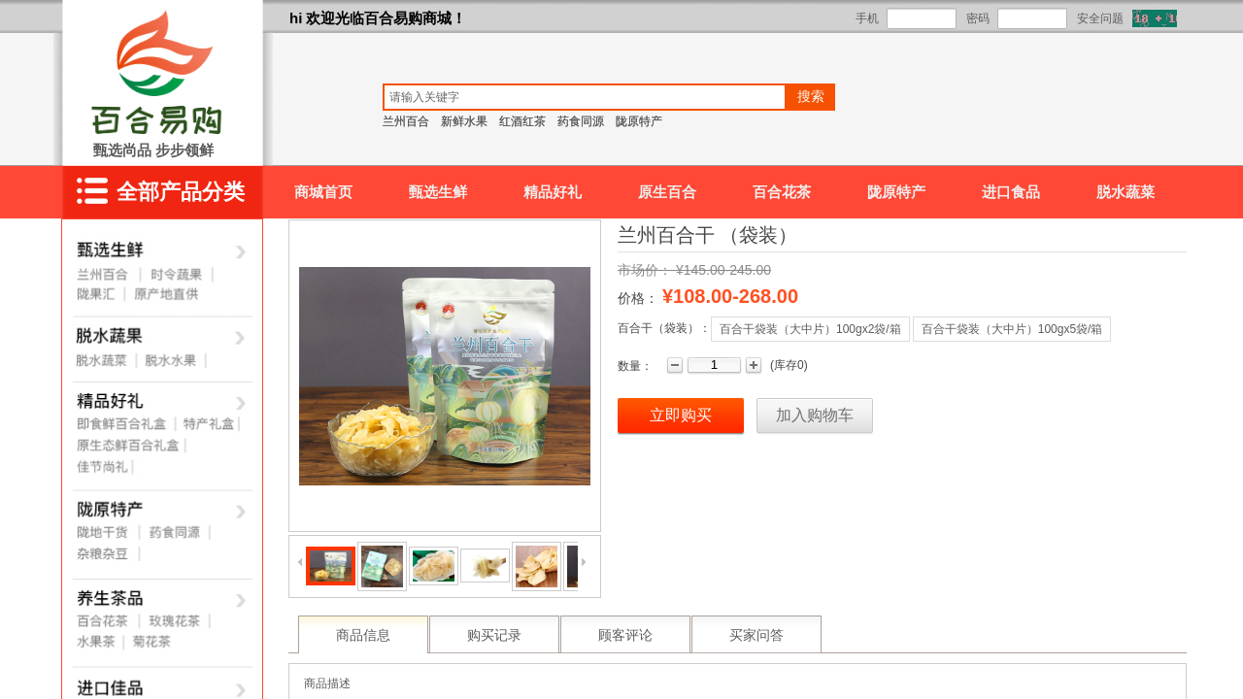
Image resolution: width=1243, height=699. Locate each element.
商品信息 (363, 635)
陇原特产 (896, 191)
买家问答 (756, 635)
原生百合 (667, 191)
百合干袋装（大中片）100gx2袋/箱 (810, 329)
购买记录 (494, 635)
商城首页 (323, 191)
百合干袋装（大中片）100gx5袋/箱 (1012, 329)
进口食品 (1011, 191)
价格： (638, 298)
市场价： (645, 270)
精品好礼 (552, 191)
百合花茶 (782, 191)
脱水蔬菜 (1125, 191)
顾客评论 (625, 635)
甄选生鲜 (438, 191)
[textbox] (585, 97)
